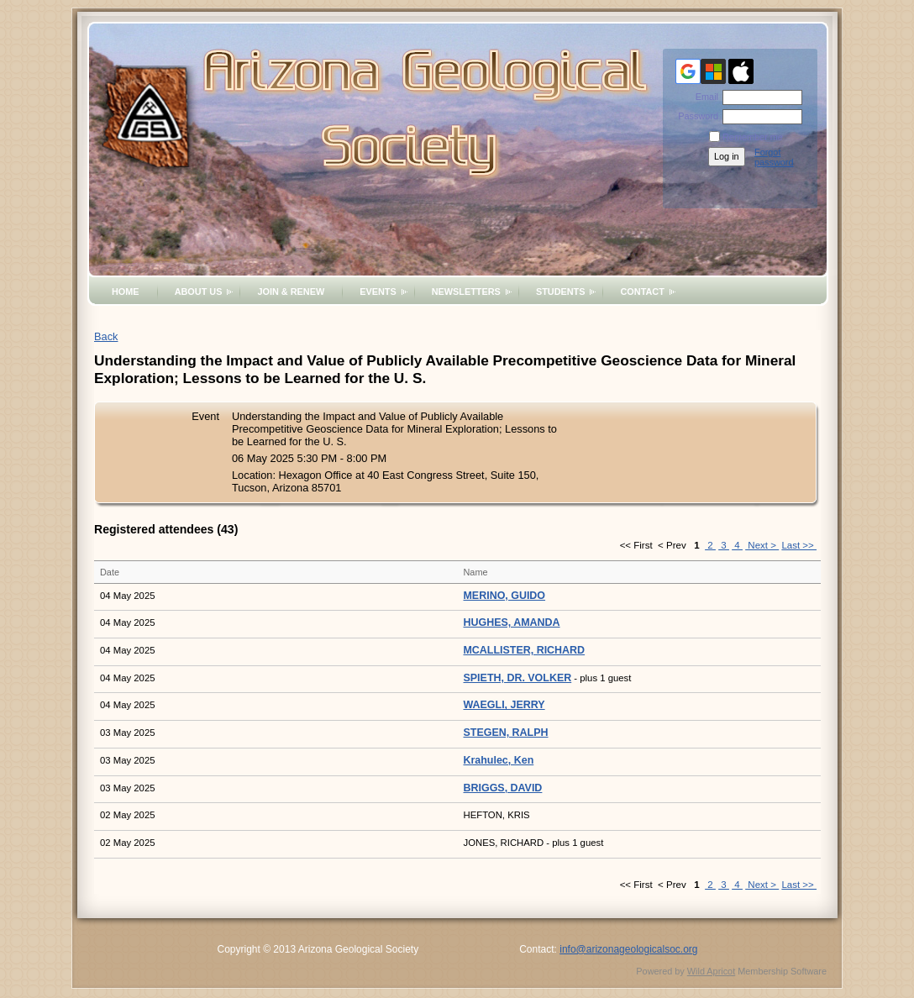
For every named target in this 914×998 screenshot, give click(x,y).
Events (378, 291)
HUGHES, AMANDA (512, 622)
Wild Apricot (711, 971)
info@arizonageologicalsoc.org (628, 949)
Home (125, 291)
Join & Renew (290, 291)
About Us (199, 291)
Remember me (752, 137)
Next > (762, 545)
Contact (642, 291)
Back (106, 336)
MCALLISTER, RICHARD (525, 650)
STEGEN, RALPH (506, 732)
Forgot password (774, 157)
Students (561, 291)
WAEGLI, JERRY (504, 705)
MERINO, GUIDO (505, 595)
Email (704, 97)
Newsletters (466, 291)
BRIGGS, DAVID (503, 788)
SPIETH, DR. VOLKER (518, 678)
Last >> (799, 545)
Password (695, 116)
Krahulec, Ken (499, 760)
